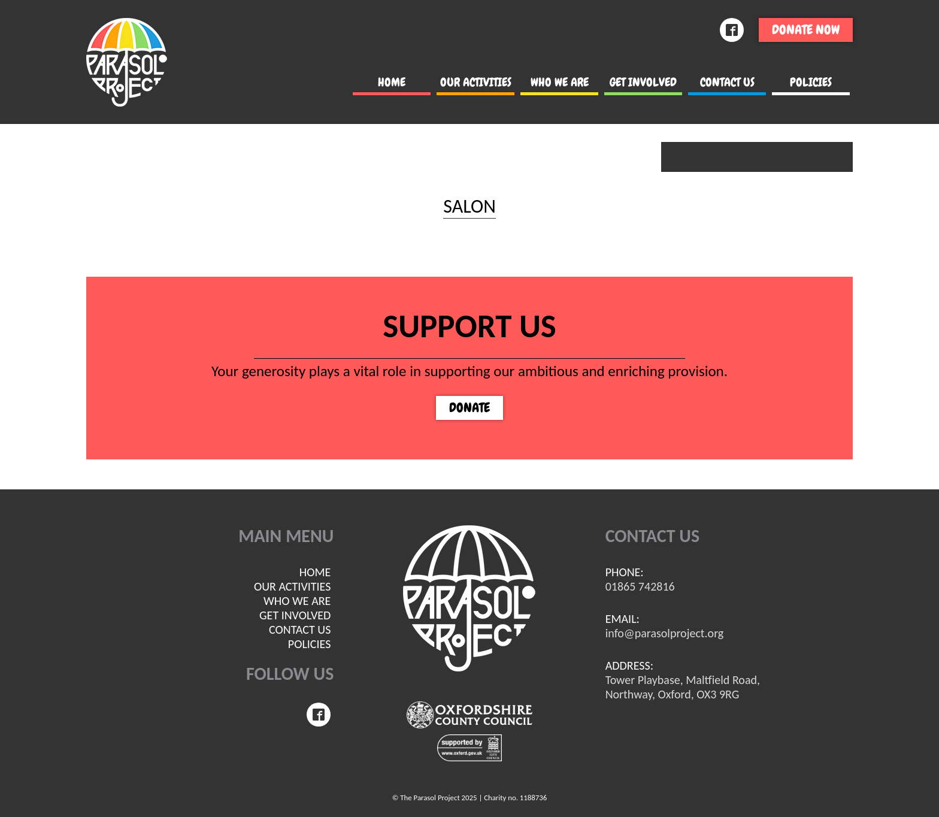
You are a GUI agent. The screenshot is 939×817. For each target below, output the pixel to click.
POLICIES (811, 82)
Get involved (643, 82)
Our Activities (475, 82)
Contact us (727, 82)
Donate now (806, 29)
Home (391, 82)
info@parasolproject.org (664, 633)
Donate (469, 407)
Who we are (560, 82)
